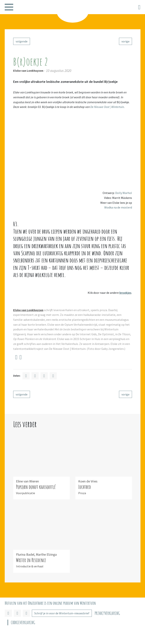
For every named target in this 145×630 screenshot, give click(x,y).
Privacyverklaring (107, 613)
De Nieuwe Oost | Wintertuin (107, 107)
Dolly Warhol (123, 193)
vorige (125, 41)
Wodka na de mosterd (118, 207)
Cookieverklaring (23, 622)
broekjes (125, 293)
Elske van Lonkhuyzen (28, 70)
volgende (22, 41)
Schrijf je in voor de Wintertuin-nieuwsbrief (61, 613)
